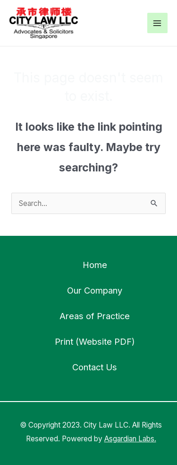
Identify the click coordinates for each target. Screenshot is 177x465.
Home (95, 264)
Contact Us (94, 367)
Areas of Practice (94, 316)
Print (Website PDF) (95, 341)
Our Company (94, 290)
